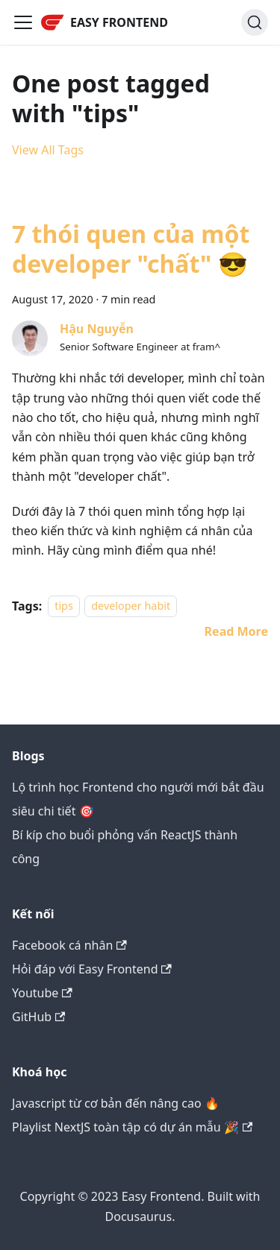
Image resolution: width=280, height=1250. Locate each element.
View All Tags (48, 150)
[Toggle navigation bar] (23, 22)
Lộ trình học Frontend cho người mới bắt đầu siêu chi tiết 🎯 (138, 799)
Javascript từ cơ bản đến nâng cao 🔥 (116, 1103)
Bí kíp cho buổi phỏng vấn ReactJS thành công (124, 847)
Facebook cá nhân (69, 945)
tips (64, 606)
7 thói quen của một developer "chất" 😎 (130, 249)
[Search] (254, 22)
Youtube (42, 993)
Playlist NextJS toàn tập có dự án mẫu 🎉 (132, 1127)
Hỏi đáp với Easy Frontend (92, 969)
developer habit (130, 606)
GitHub (38, 1016)
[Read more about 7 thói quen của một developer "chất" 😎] (236, 631)
